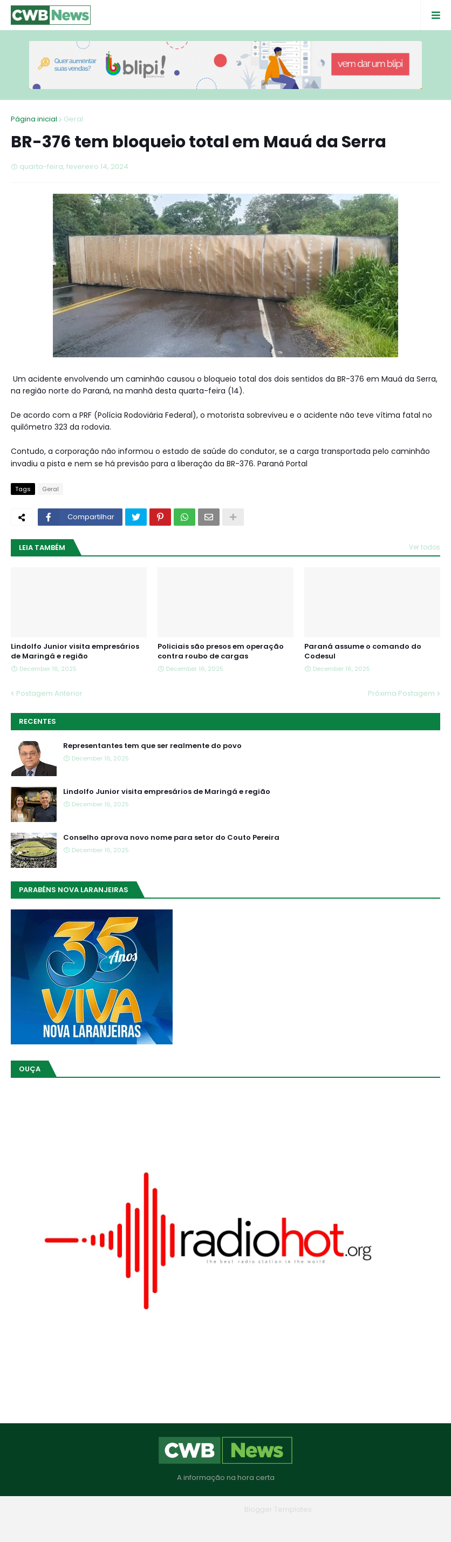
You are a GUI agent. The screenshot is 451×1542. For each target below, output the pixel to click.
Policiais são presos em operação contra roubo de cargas (221, 651)
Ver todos (424, 547)
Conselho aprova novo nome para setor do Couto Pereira (171, 838)
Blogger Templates (278, 1509)
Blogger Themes (210, 1509)
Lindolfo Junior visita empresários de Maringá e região (75, 651)
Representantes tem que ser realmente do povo (152, 746)
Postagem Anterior (49, 693)
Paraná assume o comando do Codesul (362, 651)
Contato (247, 1525)
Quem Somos (196, 1525)
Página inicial (34, 119)
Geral (73, 119)
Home (148, 1525)
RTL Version (294, 1525)
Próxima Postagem (401, 693)
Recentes (37, 721)
